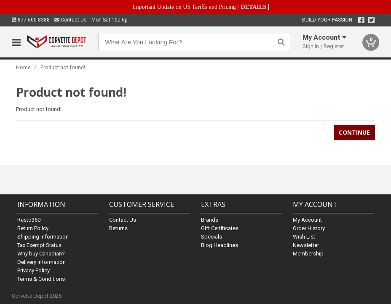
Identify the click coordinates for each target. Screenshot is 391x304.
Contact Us (70, 20)
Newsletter (306, 245)
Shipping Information (43, 236)
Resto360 (28, 220)
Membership (308, 253)
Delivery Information (41, 262)
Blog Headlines (219, 245)
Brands (209, 220)
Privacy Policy (33, 270)
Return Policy (32, 228)
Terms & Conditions (41, 279)
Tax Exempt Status (39, 245)
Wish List (304, 236)
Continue (354, 132)
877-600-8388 (31, 20)
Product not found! (62, 67)
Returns (118, 228)
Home (23, 67)
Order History (309, 228)
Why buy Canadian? (41, 253)
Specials (211, 236)
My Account (307, 220)
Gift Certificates (219, 228)
